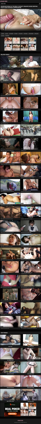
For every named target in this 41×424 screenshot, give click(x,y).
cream (16, 33)
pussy (3, 35)
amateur (26, 33)
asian (7, 33)
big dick (37, 33)
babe (3, 33)
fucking (7, 35)
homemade (31, 33)
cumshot (21, 33)
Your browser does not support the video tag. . (20, 20)
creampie (11, 33)
